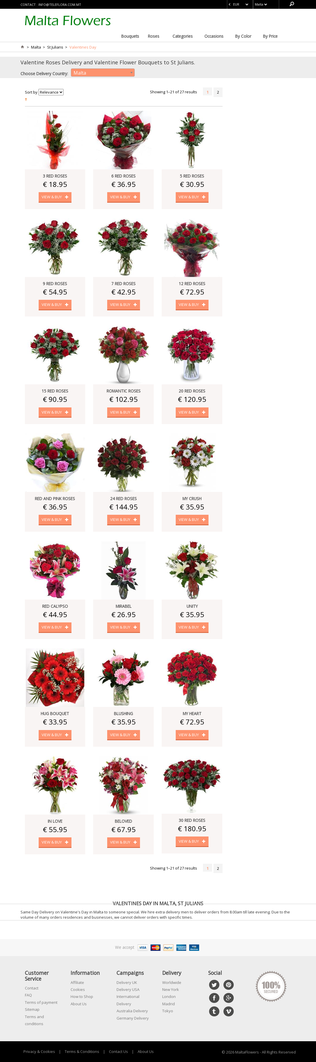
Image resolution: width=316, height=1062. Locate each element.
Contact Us (118, 1051)
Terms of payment (41, 1002)
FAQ (28, 995)
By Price (270, 36)
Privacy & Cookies (39, 1051)
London (169, 996)
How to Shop (82, 996)
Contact (31, 988)
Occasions (213, 36)
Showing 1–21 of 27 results (173, 91)
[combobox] (103, 72)
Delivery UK (127, 982)
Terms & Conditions (82, 1051)
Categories (182, 36)
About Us (79, 1003)
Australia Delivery (132, 1010)
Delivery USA (128, 989)
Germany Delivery (133, 1018)
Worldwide (171, 982)
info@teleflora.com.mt (59, 4)
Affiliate (77, 982)
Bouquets (130, 36)
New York (170, 989)
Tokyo (167, 1010)
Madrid (168, 1003)
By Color (243, 36)
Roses (153, 36)
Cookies (78, 989)
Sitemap (32, 1009)
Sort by (31, 92)
